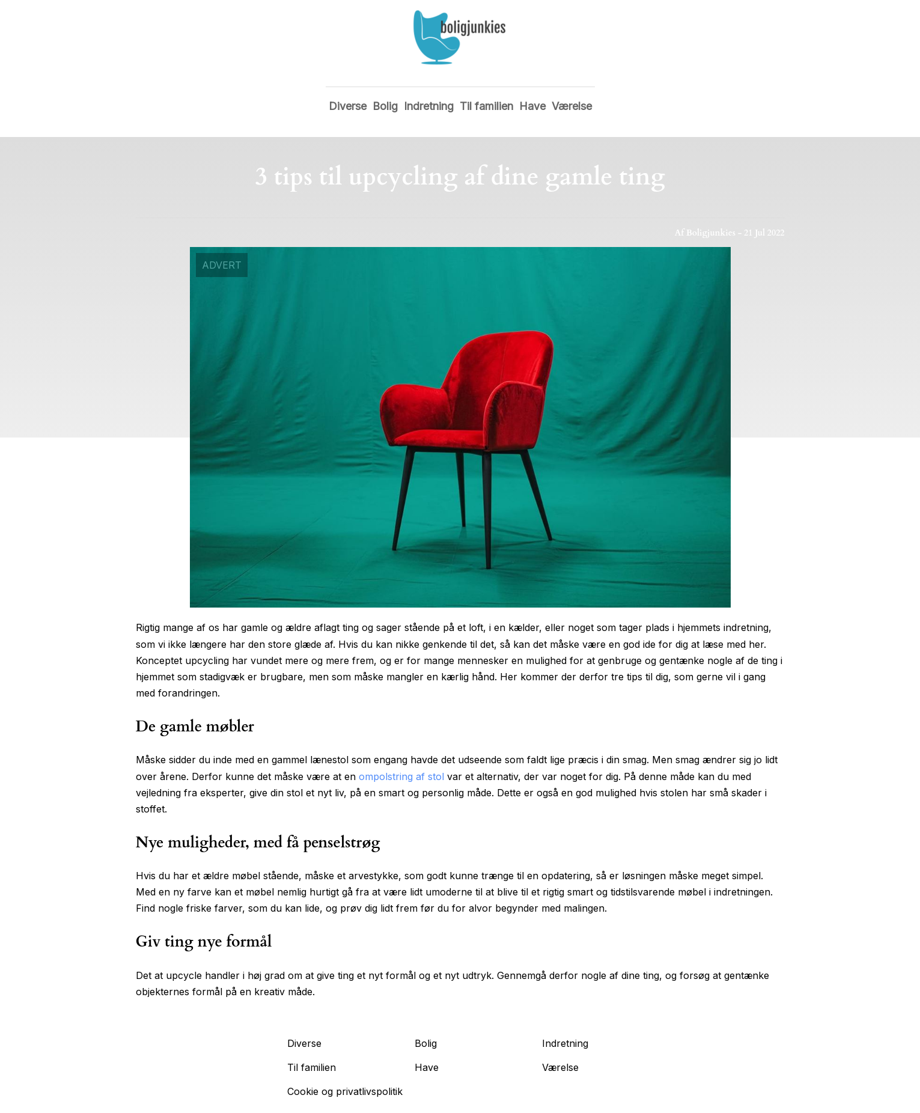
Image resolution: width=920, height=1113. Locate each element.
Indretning (429, 106)
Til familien (486, 106)
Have (532, 106)
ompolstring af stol (401, 776)
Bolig (385, 106)
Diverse (348, 106)
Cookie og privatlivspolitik (345, 1091)
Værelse (572, 106)
